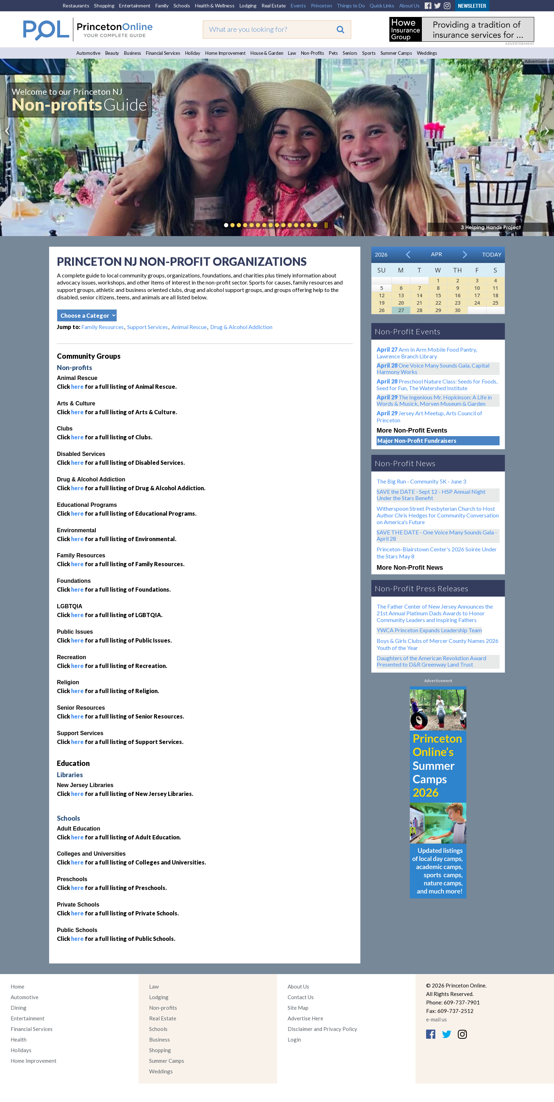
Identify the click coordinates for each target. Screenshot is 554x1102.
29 (438, 310)
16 (457, 295)
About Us (409, 5)
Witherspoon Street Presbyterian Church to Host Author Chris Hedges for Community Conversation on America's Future (438, 515)
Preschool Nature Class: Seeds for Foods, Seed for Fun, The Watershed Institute (437, 384)
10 (477, 288)
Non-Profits (312, 53)
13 (401, 295)
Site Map (298, 1007)
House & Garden (267, 53)
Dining (18, 1007)
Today (491, 254)
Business (132, 53)
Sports (369, 53)
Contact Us (301, 997)
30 (457, 310)
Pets (333, 53)
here (77, 386)
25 (495, 302)
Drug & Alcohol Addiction (241, 326)
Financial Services (163, 53)
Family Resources (102, 326)
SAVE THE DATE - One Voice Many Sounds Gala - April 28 (437, 535)
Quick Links (382, 5)
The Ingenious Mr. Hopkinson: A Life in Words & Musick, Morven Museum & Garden (434, 400)
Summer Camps (396, 53)
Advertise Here (305, 1018)
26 (381, 310)
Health (18, 1039)
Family (162, 5)
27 (401, 310)
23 (457, 302)
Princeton (321, 5)
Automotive (88, 53)
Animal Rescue (189, 326)
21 (419, 302)
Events (298, 5)
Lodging (248, 5)
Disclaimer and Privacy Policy (322, 1029)
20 (401, 302)
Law (292, 53)
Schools (181, 5)
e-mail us (436, 1019)
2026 (381, 254)
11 (495, 288)
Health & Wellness (215, 5)
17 (477, 295)
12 (381, 295)
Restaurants (76, 5)
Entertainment (135, 5)
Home (17, 986)
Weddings (427, 53)
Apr (436, 254)
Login (294, 1039)
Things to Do (351, 5)
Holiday (192, 53)
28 (419, 310)
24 (477, 302)
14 (419, 295)
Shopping (104, 5)
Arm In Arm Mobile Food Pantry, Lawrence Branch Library (427, 352)
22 (438, 302)
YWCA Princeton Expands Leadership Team (429, 630)
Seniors (350, 53)
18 (495, 295)
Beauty (112, 53)
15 (438, 295)
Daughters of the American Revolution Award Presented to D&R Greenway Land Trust (431, 661)
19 (381, 302)
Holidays (21, 1050)
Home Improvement (225, 53)
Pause (326, 225)
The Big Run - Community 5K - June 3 (421, 481)
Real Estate (273, 5)
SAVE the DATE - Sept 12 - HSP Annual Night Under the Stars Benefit (431, 494)
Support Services (147, 326)
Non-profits (163, 1007)
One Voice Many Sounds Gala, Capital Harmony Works (433, 368)
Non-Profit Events (408, 331)
